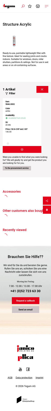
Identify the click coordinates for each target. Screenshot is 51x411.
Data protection (24, 377)
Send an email (25, 309)
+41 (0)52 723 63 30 (25, 291)
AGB (10, 377)
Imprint (39, 377)
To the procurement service (17, 168)
